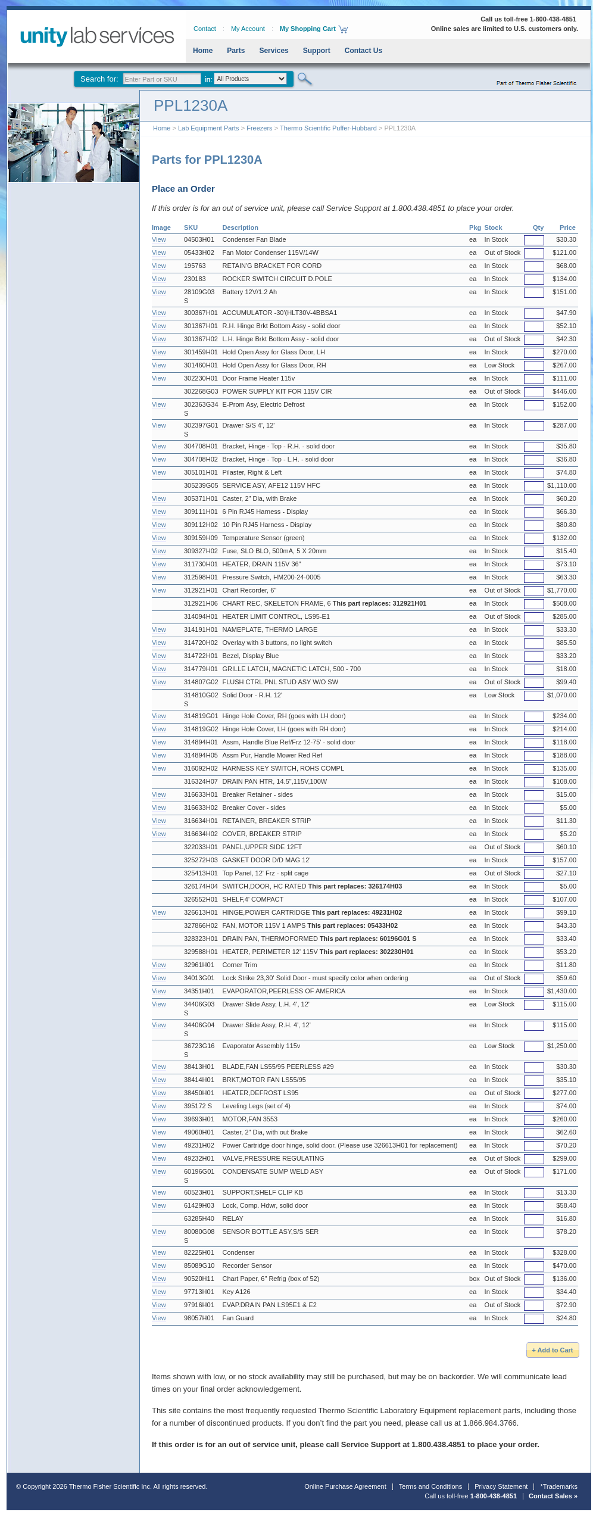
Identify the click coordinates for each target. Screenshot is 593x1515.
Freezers (259, 128)
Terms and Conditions (430, 1486)
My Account (248, 28)
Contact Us (363, 50)
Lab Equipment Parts (208, 128)
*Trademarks (559, 1486)
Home (203, 50)
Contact (204, 28)
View (159, 239)
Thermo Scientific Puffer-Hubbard (328, 128)
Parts (236, 50)
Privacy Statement (501, 1486)
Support (316, 50)
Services (273, 50)
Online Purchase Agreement (345, 1486)
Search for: (99, 78)
